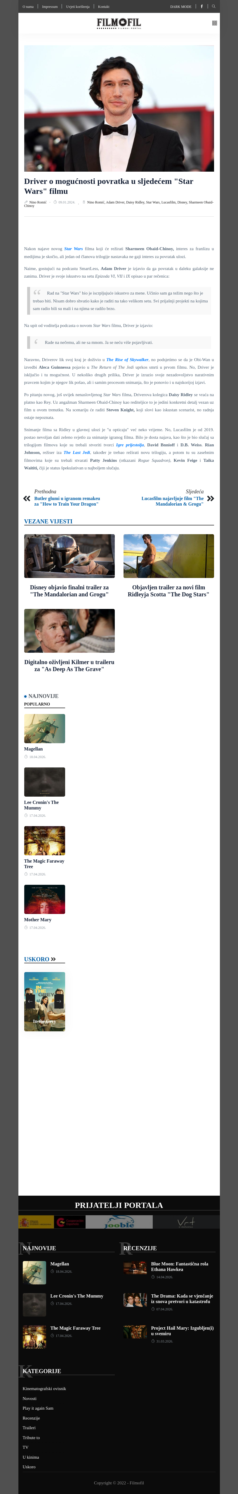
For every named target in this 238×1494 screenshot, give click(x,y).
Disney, (183, 202)
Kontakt (104, 7)
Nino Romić (38, 202)
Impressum (50, 7)
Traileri (29, 1427)
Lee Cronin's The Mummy (77, 1295)
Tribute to (31, 1437)
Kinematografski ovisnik (44, 1388)
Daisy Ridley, (136, 202)
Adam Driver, (116, 202)
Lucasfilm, (169, 202)
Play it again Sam (38, 1408)
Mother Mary (37, 919)
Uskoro (37, 959)
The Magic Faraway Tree (76, 1328)
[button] (214, 23)
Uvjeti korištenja (77, 7)
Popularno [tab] (37, 704)
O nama (28, 7)
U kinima (31, 1457)
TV (26, 1447)
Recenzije (140, 1248)
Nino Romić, (96, 202)
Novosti (30, 1398)
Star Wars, (153, 202)
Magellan (33, 748)
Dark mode (180, 7)
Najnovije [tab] (44, 696)
